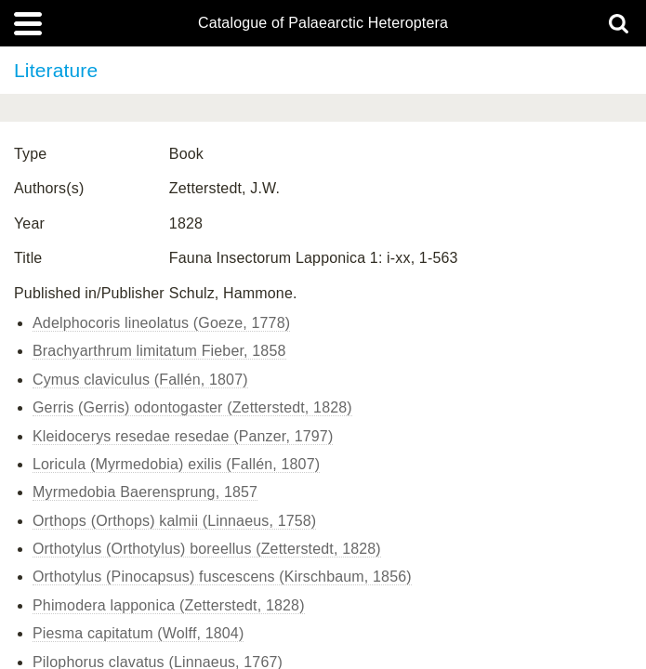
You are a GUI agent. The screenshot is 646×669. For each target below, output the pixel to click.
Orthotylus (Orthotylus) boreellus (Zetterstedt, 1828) (207, 549)
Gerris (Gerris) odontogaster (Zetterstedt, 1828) (192, 407)
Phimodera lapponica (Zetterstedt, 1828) (169, 605)
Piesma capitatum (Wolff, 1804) (138, 633)
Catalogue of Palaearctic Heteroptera (323, 23)
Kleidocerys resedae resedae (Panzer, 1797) (183, 436)
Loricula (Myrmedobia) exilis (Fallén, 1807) (176, 464)
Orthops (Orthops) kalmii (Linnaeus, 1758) (174, 521)
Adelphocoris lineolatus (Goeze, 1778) (161, 323)
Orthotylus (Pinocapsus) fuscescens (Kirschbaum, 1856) (222, 576)
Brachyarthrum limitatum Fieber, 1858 (159, 351)
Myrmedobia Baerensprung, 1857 (145, 492)
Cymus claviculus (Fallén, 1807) (140, 379)
